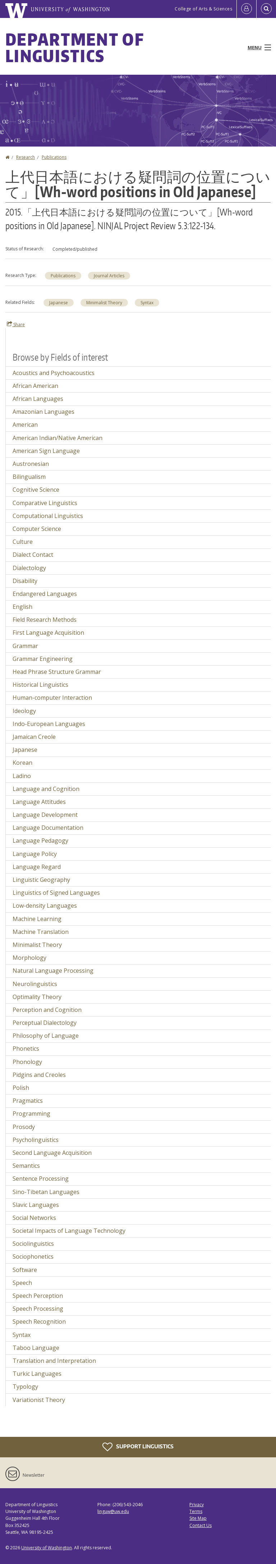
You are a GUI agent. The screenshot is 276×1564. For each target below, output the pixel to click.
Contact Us (200, 1525)
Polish (21, 1088)
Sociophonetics (33, 1256)
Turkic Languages (37, 1374)
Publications (54, 157)
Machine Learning (37, 919)
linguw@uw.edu (113, 1511)
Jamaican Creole (34, 737)
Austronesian (31, 464)
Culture (23, 542)
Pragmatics (28, 1101)
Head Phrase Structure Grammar (57, 672)
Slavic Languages (36, 1205)
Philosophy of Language (46, 1036)
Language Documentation (48, 828)
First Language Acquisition (48, 633)
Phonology (27, 1062)
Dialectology (29, 568)
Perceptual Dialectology (45, 1023)
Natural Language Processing (53, 971)
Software (25, 1270)
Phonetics (26, 1048)
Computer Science (37, 529)
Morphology (29, 958)
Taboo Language (36, 1348)
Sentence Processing (41, 1179)
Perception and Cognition (47, 1010)
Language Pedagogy (40, 841)
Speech (22, 1283)
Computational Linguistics (48, 516)
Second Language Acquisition (52, 1153)
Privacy (196, 1504)
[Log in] (246, 9)
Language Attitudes (39, 802)
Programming (31, 1114)
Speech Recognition (39, 1321)
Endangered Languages (45, 594)
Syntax (147, 303)
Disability (25, 581)
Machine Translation (41, 932)
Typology (25, 1387)
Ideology (24, 711)
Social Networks (34, 1218)
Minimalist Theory (104, 303)
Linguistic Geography (41, 880)
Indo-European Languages (49, 724)
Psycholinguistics (36, 1140)
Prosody (24, 1127)
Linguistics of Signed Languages (56, 893)
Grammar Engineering (43, 659)
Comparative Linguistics (45, 503)
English (22, 607)
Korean (22, 763)
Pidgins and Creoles (39, 1075)
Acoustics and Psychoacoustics (54, 373)
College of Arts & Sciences (203, 9)
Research (25, 157)
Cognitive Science (36, 490)
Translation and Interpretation (54, 1361)
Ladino (22, 776)
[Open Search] (266, 9)
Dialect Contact (33, 555)
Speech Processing (38, 1309)
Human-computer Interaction (52, 698)
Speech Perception (38, 1296)
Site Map (198, 1518)
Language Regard (37, 867)
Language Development (45, 815)
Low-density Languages (45, 906)
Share (16, 324)
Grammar (25, 646)
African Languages (38, 399)
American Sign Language (46, 451)
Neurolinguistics (35, 984)
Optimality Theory (37, 997)
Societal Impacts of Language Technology (69, 1231)
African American (35, 386)
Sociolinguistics (33, 1244)
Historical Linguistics (40, 685)
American (25, 425)
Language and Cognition (46, 789)
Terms (195, 1511)
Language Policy (35, 854)
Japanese (58, 303)
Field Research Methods (45, 620)
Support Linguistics (138, 1447)
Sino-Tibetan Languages (46, 1192)
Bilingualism (29, 477)
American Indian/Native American (57, 438)
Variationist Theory (39, 1400)
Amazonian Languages (43, 412)
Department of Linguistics (74, 47)
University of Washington (46, 1548)
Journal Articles (109, 276)
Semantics (26, 1166)
